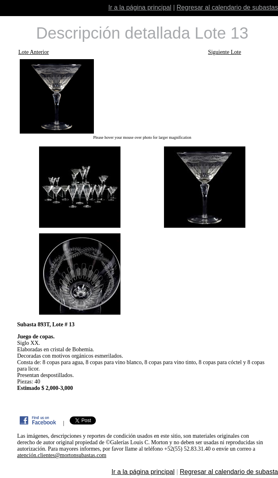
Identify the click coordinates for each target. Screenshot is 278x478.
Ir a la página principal (140, 7)
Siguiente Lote (224, 52)
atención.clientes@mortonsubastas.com (61, 455)
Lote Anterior (34, 52)
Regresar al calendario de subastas (227, 7)
